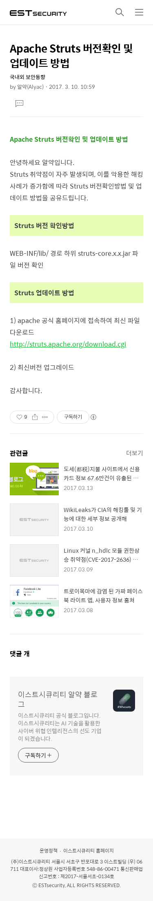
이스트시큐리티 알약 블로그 (58, 699)
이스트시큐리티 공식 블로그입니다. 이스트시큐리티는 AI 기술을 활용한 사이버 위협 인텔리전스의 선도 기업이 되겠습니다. (60, 727)
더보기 (134, 452)
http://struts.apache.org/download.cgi (68, 344)
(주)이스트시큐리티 (30, 861)
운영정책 (49, 850)
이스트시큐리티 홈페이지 (88, 850)
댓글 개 (20, 653)
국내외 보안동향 (27, 77)
